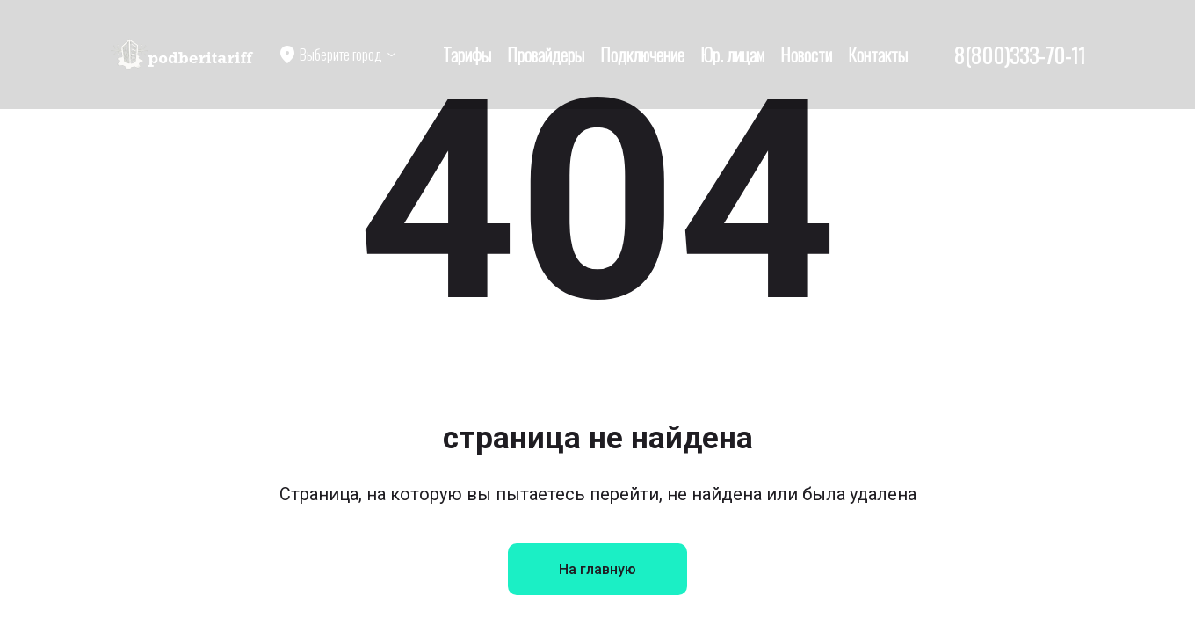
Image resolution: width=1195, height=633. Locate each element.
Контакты (878, 54)
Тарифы (467, 54)
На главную (597, 569)
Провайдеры (545, 54)
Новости (806, 54)
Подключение (642, 54)
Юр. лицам (732, 54)
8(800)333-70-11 (1019, 54)
